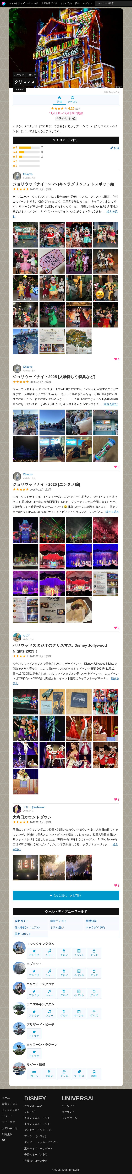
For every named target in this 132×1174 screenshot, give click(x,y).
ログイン (87, 3)
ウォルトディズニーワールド (23, 3)
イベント (79, 952)
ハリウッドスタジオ (25, 74)
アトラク (34, 952)
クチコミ (72, 99)
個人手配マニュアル (27, 927)
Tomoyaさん (114, 92)
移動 (94, 1073)
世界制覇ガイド (49, 3)
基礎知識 (91, 920)
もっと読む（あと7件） (66, 895)
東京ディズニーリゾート (38, 1148)
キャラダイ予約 (95, 927)
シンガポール (69, 1117)
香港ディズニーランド (37, 1117)
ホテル (34, 1073)
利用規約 (7, 1134)
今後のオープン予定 (35, 1154)
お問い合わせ (10, 1128)
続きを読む (111, 404)
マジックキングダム (40, 944)
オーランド (68, 1111)
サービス (79, 1073)
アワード (7, 1115)
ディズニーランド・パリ (38, 1130)
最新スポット (23, 933)
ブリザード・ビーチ (40, 1024)
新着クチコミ (58, 920)
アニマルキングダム (40, 1004)
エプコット (34, 964)
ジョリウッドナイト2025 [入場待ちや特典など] (54, 377)
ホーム (6, 1097)
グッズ (94, 952)
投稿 (77, 3)
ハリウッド (68, 1105)
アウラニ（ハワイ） (35, 1136)
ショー (49, 952)
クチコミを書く (11, 1109)
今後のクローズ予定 (35, 1160)
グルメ (64, 952)
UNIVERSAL (79, 1098)
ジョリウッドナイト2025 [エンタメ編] (46, 484)
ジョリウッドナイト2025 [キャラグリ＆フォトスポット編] (64, 184)
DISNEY (35, 1098)
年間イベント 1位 (66, 118)
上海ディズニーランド (37, 1123)
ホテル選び (57, 927)
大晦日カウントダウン (32, 817)
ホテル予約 (66, 3)
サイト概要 (8, 1122)
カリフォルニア (33, 1105)
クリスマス (24, 82)
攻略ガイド (22, 920)
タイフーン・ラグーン (41, 1044)
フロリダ (29, 1111)
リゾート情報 (35, 1065)
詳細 (59, 99)
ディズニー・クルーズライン (41, 1142)
